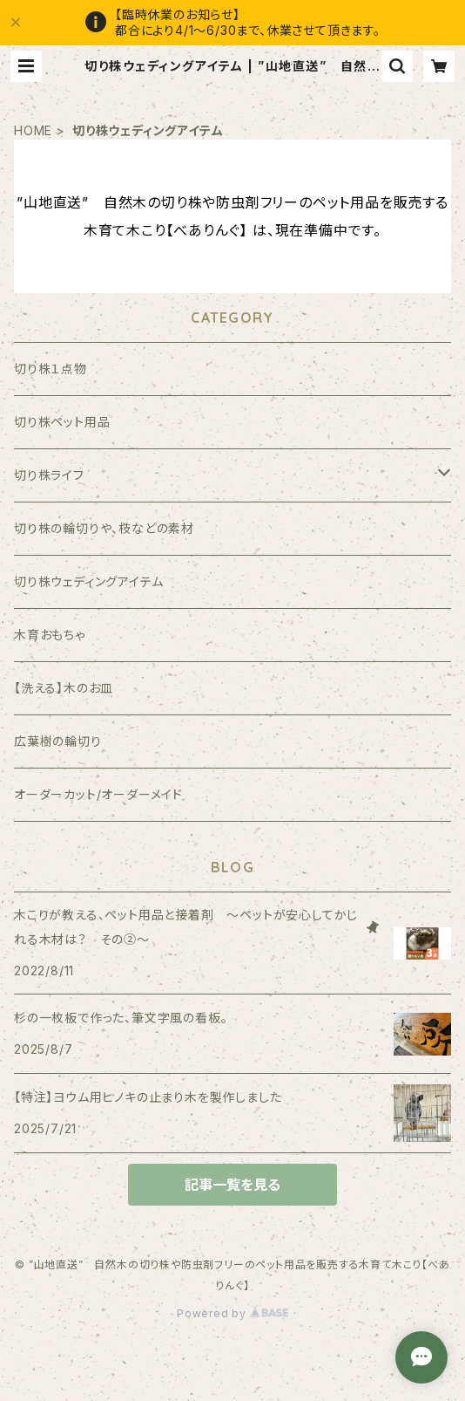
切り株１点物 (50, 368)
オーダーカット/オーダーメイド (98, 794)
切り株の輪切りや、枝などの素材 (104, 528)
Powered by (232, 1313)
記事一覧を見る (232, 1184)
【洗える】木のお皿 (63, 687)
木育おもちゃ (49, 634)
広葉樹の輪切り (58, 741)
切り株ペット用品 (62, 421)
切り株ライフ (49, 475)
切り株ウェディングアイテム (88, 581)
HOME (33, 130)
